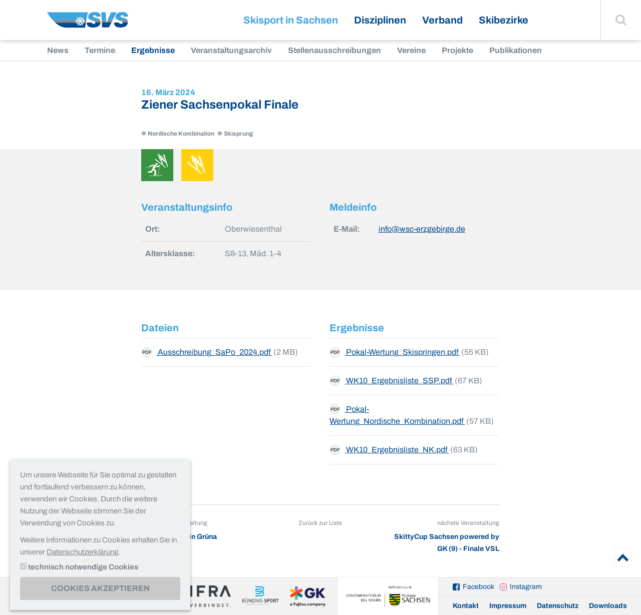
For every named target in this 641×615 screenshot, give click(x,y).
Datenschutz (557, 605)
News (58, 50)
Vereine (411, 50)
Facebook (478, 586)
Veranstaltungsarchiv (231, 50)
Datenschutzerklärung (82, 552)
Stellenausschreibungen (334, 50)
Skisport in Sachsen (290, 20)
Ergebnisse (153, 50)
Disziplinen (380, 20)
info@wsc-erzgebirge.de (422, 229)
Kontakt (466, 605)
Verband (442, 20)
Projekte (457, 50)
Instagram (526, 586)
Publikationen (515, 50)
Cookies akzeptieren (100, 588)
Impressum (507, 605)
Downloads (608, 605)
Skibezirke (503, 20)
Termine (100, 50)
